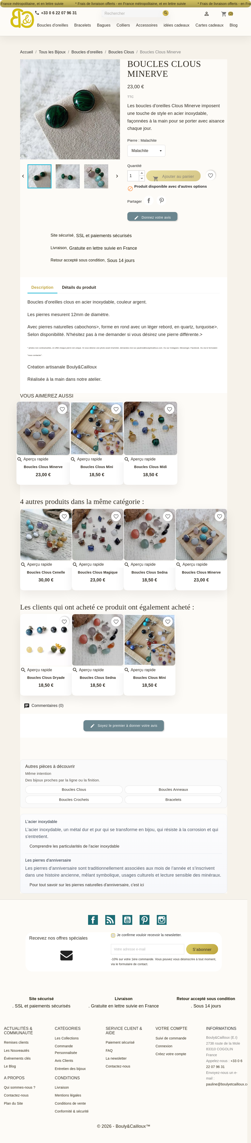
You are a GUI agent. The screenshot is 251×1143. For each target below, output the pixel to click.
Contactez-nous (118, 1066)
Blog (234, 25)
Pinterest (161, 200)
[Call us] (56, 13)
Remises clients (16, 1042)
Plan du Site (13, 1103)
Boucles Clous (74, 789)
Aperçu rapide (32, 459)
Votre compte (171, 1028)
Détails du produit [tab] (79, 287)
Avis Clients (64, 1061)
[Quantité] (133, 175)
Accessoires (147, 25)
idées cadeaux (176, 25)
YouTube (127, 920)
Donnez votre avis (152, 217)
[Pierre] (146, 151)
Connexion (164, 1046)
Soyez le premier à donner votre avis (123, 725)
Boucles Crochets (74, 799)
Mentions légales (68, 1095)
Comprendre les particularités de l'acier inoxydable (74, 846)
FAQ (109, 1050)
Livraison (62, 1087)
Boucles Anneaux (173, 789)
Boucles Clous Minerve (43, 467)
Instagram (162, 920)
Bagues (103, 25)
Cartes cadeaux (210, 25)
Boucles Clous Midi (150, 467)
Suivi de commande (171, 1038)
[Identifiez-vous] (207, 13)
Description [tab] (42, 287)
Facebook (93, 920)
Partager (149, 200)
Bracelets (82, 25)
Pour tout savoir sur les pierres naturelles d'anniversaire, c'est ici (86, 885)
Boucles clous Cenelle (46, 572)
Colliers (123, 25)
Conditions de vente (70, 1103)
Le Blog (10, 1066)
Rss (110, 920)
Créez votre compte (171, 1054)
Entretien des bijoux (70, 1069)
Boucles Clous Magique (98, 572)
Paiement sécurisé (120, 1042)
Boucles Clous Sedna (150, 572)
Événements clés (17, 1058)
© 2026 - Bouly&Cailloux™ (123, 1126)
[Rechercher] (136, 13)
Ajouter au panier (173, 177)
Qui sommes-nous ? (19, 1087)
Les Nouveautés (16, 1050)
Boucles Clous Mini (96, 467)
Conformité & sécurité (72, 1111)
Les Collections (67, 1038)
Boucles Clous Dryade (46, 678)
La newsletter (116, 1058)
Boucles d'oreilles (52, 25)
